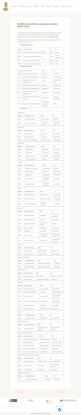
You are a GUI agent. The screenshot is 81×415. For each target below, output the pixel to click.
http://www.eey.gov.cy (35, 42)
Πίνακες (42, 6)
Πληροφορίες (62, 6)
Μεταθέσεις (36, 6)
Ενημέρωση (14, 6)
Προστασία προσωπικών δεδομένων (11, 406)
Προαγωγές (48, 6)
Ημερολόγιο (55, 6)
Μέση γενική (21, 28)
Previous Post (20, 392)
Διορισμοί (30, 6)
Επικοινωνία (70, 6)
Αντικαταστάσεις (22, 6)
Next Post (62, 392)
